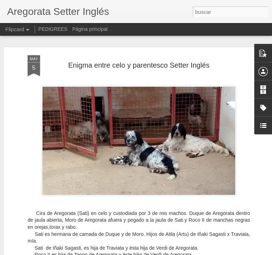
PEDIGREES (52, 29)
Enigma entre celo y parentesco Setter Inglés (138, 65)
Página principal (90, 29)
